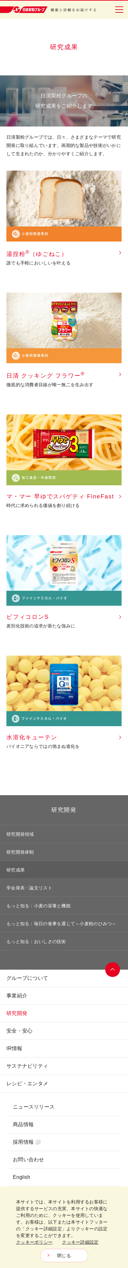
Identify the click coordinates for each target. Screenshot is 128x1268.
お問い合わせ (28, 1159)
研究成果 (15, 869)
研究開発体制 (20, 852)
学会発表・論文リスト (29, 887)
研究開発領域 (20, 834)
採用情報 (27, 1142)
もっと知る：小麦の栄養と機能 (38, 905)
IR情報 (14, 1048)
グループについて (27, 978)
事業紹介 (16, 995)
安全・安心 (19, 1031)
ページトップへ (112, 969)
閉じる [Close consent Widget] (64, 1255)
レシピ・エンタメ (27, 1083)
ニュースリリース (34, 1107)
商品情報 (23, 1124)
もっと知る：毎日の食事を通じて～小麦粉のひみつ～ (61, 923)
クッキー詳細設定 (80, 1242)
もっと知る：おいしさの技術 (36, 941)
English (21, 1177)
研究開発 (64, 810)
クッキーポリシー (34, 1242)
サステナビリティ (27, 1066)
